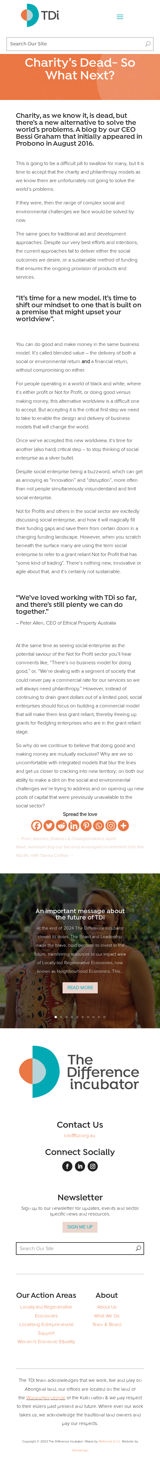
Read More (80, 987)
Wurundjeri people (45, 1397)
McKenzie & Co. (110, 1441)
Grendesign (80, 1450)
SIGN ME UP (80, 1227)
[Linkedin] (73, 825)
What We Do (107, 1316)
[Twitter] (49, 825)
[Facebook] (36, 825)
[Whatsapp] (98, 825)
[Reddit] (61, 825)
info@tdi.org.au (79, 1135)
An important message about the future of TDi (80, 915)
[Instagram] (111, 825)
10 (104, 1017)
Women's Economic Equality (46, 1341)
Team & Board (107, 1324)
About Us (107, 1307)
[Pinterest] (86, 825)
